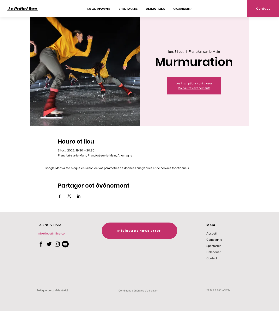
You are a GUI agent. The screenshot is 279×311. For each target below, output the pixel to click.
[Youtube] (65, 244)
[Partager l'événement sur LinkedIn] (79, 196)
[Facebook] (41, 244)
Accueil (211, 233)
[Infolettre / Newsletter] (139, 231)
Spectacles (213, 245)
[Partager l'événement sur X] (69, 196)
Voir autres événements (194, 88)
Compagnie (214, 239)
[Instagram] (57, 244)
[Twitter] (49, 244)
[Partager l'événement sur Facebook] (60, 196)
